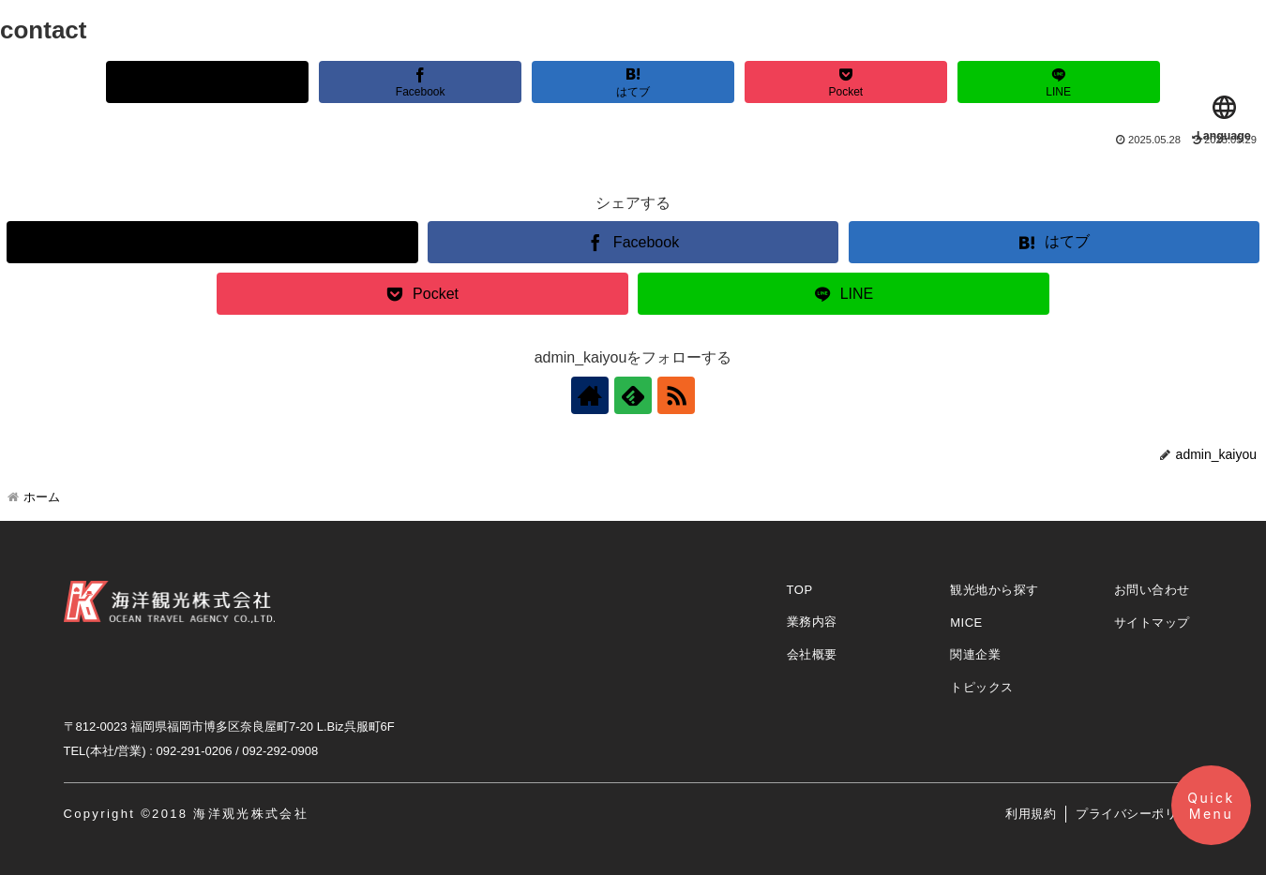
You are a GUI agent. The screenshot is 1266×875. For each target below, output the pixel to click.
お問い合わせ (1152, 590)
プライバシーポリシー (1139, 814)
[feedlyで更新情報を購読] (633, 395)
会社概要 (812, 654)
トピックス (982, 687)
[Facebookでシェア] (420, 82)
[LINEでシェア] (1058, 82)
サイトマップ (1152, 622)
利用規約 (1030, 814)
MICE (966, 622)
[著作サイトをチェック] (590, 395)
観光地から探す (994, 590)
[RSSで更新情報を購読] (676, 395)
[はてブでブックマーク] (633, 82)
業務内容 (812, 622)
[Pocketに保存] (846, 82)
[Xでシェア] (207, 82)
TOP (800, 590)
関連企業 (975, 654)
